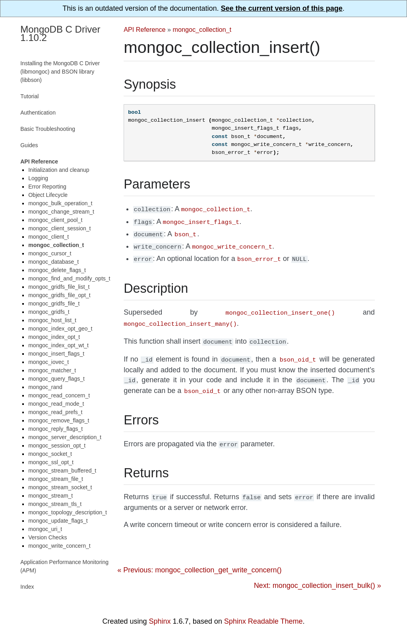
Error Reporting (47, 186)
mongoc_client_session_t (59, 228)
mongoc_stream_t (50, 495)
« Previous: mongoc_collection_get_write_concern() (199, 560)
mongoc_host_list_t (52, 320)
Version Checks (47, 537)
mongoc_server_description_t (64, 437)
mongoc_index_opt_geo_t (60, 328)
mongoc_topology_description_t (67, 512)
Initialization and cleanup (58, 170)
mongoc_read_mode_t (56, 404)
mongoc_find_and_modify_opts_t (69, 278)
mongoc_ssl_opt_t (51, 462)
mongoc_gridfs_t (49, 312)
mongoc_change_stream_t (61, 211)
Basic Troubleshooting (47, 129)
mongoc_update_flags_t (57, 520)
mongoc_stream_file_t (55, 479)
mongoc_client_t (48, 236)
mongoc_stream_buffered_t (62, 470)
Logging (38, 178)
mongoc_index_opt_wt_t (58, 345)
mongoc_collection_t (202, 29)
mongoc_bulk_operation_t (60, 203)
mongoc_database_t (53, 262)
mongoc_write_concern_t (59, 546)
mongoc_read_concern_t (59, 395)
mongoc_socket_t (50, 454)
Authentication (38, 112)
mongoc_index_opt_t (54, 337)
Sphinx (160, 621)
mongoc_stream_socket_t (60, 487)
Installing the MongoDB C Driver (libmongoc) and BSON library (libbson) (60, 71)
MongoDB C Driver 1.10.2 (60, 33)
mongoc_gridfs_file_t (53, 303)
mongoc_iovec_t (48, 362)
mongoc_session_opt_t (56, 445)
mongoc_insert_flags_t (56, 353)
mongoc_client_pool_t (55, 220)
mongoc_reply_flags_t (55, 429)
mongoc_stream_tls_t (54, 504)
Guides (29, 145)
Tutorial (29, 96)
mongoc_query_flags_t (56, 378)
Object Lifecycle (48, 195)
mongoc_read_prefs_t (55, 412)
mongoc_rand (45, 387)
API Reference (144, 29)
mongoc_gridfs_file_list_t (58, 287)
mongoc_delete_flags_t (57, 270)
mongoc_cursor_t (49, 253)
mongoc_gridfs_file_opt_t (59, 295)
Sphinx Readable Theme (263, 621)
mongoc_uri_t (45, 529)
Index (27, 587)
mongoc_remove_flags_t (58, 420)
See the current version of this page (282, 8)
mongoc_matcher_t (52, 370)
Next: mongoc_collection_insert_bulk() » (317, 575)
